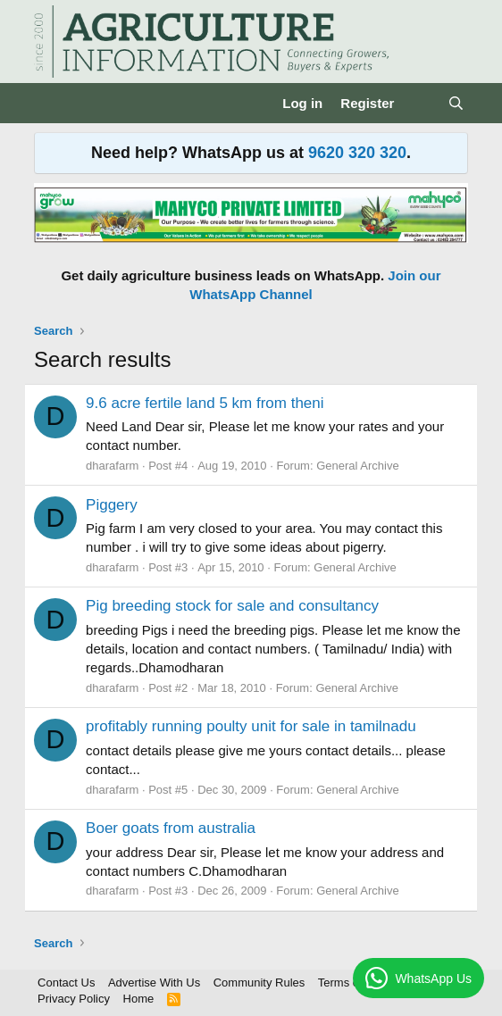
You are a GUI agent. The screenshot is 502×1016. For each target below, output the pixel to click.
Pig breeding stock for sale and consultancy (232, 605)
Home (139, 998)
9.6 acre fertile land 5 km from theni (204, 403)
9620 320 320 (357, 153)
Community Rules (259, 982)
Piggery (112, 504)
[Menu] (50, 103)
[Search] (456, 103)
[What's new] (420, 103)
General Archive (357, 465)
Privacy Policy (74, 998)
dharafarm (112, 465)
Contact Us (66, 982)
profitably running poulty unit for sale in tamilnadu (251, 726)
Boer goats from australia (170, 828)
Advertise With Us (154, 982)
